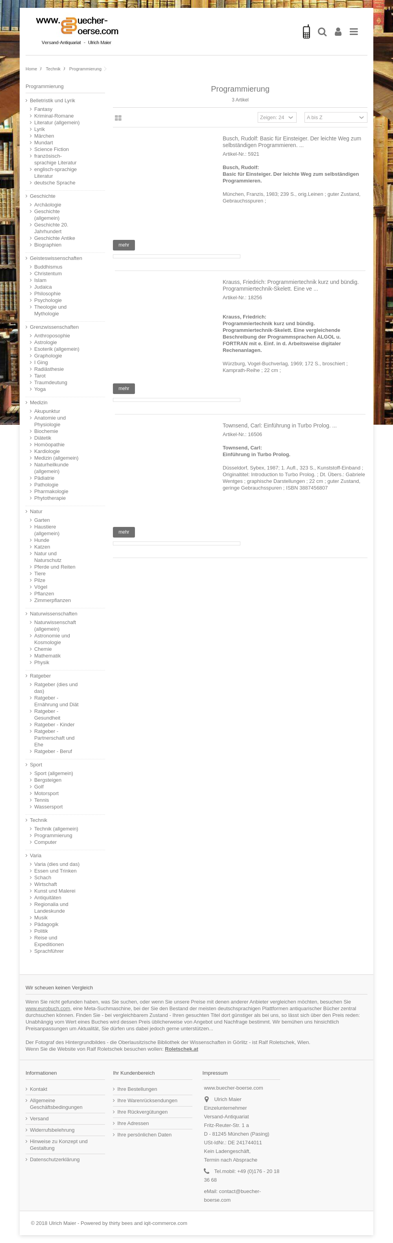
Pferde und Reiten (55, 567)
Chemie (43, 649)
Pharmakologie (51, 491)
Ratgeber (40, 676)
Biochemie (46, 431)
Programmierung (53, 835)
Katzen (42, 547)
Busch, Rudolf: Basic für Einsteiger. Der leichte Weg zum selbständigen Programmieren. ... (292, 141)
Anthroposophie (52, 336)
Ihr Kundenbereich (134, 1073)
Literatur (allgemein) (57, 122)
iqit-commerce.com (165, 1223)
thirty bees (121, 1223)
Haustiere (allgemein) (46, 530)
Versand (39, 1118)
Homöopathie (49, 444)
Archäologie (47, 205)
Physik (41, 662)
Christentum (48, 273)
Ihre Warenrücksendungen (147, 1100)
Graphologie (48, 356)
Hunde (41, 540)
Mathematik (47, 656)
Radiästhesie (49, 369)
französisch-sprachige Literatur (55, 159)
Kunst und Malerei (55, 891)
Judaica (43, 287)
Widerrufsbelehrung (52, 1130)
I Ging (41, 362)
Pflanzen (44, 594)
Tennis (41, 800)
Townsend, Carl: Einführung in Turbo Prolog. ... (280, 425)
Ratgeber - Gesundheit (47, 714)
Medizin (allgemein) (56, 458)
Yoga (40, 389)
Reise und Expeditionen (49, 941)
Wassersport (48, 807)
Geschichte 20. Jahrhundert (51, 228)
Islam (40, 280)
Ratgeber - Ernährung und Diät (56, 701)
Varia (35, 855)
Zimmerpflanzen (52, 600)
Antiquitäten (47, 897)
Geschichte (42, 196)
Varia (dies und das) (56, 864)
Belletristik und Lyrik (52, 100)
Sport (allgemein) (53, 773)
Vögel (40, 587)
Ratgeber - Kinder (54, 724)
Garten (42, 520)
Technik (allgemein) (56, 829)
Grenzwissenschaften (54, 327)
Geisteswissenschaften (56, 258)
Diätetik (42, 438)
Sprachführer (49, 951)
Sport (36, 765)
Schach (42, 877)
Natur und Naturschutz (47, 557)
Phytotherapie (50, 498)
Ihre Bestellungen (137, 1089)
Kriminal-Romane (54, 116)
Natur (36, 511)
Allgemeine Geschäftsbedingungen (56, 1104)
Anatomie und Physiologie (50, 421)
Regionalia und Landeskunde (51, 907)
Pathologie (46, 485)
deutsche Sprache (55, 183)
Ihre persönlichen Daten (144, 1135)
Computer (45, 842)
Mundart (43, 142)
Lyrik (39, 129)
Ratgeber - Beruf (53, 751)
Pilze (39, 580)
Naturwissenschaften (53, 614)
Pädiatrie (44, 478)
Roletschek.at (181, 1049)
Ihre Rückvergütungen (142, 1112)
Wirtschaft (45, 884)
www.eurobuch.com (48, 1008)
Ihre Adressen (133, 1123)
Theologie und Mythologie (50, 310)
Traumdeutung (50, 382)
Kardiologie (47, 451)
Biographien (47, 245)
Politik (41, 931)
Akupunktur (47, 411)
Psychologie (48, 300)
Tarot (40, 376)
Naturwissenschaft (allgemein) (55, 625)
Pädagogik (46, 924)
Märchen (44, 136)
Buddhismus (48, 267)
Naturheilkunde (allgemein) (51, 468)
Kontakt (38, 1089)
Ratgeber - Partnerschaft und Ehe (54, 738)
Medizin (39, 402)
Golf (39, 787)
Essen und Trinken (55, 871)
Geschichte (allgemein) (47, 214)
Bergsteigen (47, 780)
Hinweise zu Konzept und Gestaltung (59, 1144)
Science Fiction (51, 149)
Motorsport (46, 793)
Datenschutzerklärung (54, 1159)
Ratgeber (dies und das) (56, 687)
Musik (41, 918)
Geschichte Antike (54, 238)
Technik (38, 820)
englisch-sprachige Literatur (55, 172)
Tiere (40, 573)
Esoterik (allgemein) (56, 349)
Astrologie (45, 342)
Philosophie (47, 293)
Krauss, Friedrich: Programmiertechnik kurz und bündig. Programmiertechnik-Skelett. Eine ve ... (291, 285)
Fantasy (43, 109)
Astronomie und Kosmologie (52, 639)
